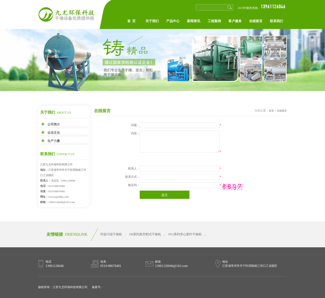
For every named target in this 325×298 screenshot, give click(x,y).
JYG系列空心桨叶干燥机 (185, 234)
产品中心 (172, 21)
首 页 (131, 21)
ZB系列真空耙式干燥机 (145, 234)
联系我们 (276, 21)
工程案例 (214, 21)
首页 (271, 110)
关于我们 (152, 21)
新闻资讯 (193, 21)
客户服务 (235, 21)
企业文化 (53, 132)
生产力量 (53, 141)
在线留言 (255, 21)
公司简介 (53, 124)
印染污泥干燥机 (111, 234)
